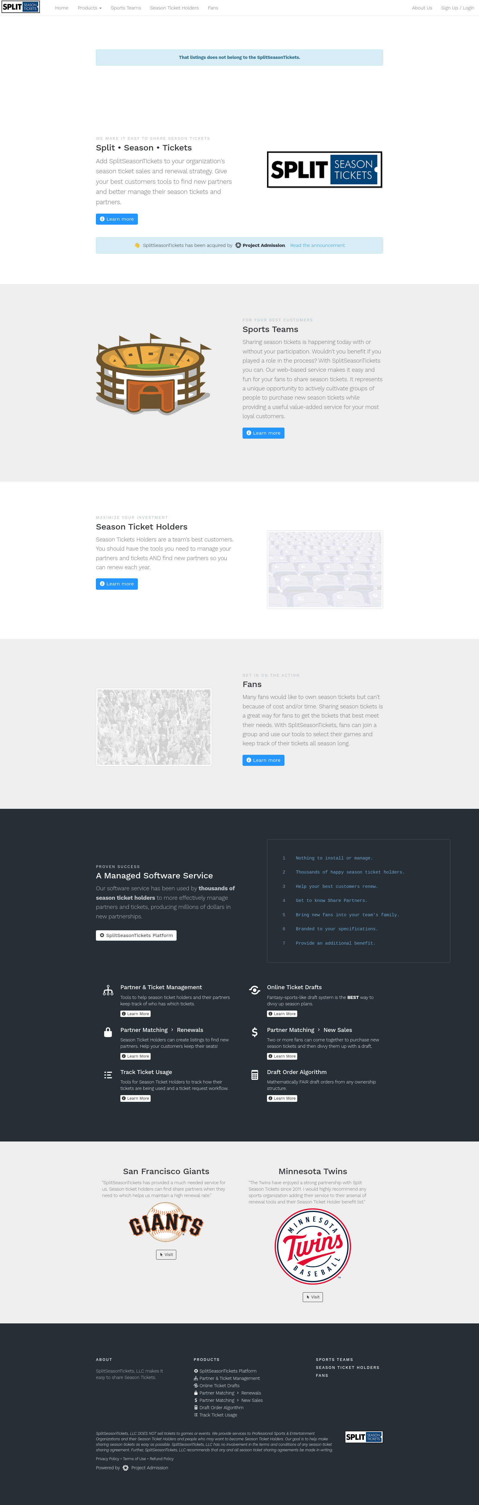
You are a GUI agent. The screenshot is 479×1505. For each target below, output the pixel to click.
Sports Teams (126, 8)
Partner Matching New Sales (228, 1400)
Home (61, 8)
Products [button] (90, 8)
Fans (213, 8)
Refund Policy (162, 1458)
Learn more (117, 219)
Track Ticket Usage (215, 1415)
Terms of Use (134, 1458)
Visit (166, 1254)
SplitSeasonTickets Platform (136, 935)
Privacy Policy (107, 1458)
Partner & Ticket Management (227, 1378)
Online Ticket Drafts (217, 1385)
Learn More (135, 1013)
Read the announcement (317, 245)
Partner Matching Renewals (227, 1393)
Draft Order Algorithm (218, 1407)
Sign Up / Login (457, 8)
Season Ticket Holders (174, 8)
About (104, 1359)
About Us (422, 8)
